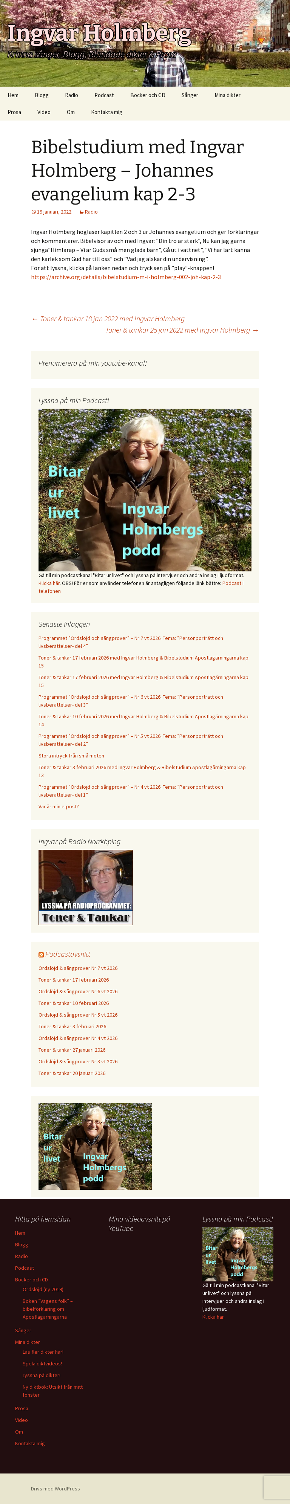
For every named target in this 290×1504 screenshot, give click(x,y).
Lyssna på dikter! (41, 1375)
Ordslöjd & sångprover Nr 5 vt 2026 (78, 1014)
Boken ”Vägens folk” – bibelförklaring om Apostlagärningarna (48, 1309)
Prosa (14, 112)
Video (44, 112)
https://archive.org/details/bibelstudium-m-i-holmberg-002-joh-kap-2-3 (126, 277)
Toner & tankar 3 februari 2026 (72, 1026)
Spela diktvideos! (42, 1363)
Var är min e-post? (59, 806)
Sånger (190, 95)
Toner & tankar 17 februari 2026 (74, 979)
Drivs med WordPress (55, 1488)
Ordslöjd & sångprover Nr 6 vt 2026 (78, 991)
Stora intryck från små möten (71, 755)
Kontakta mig (106, 112)
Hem (13, 95)
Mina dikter (227, 95)
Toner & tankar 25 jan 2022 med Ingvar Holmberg (182, 329)
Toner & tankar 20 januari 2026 (72, 1073)
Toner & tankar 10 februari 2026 (74, 1003)
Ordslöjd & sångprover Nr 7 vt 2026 (78, 968)
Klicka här (49, 583)
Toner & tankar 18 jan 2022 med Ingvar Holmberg (108, 318)
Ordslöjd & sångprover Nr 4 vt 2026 (78, 1038)
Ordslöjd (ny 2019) (43, 1289)
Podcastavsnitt (67, 954)
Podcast (104, 95)
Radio (71, 95)
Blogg (42, 95)
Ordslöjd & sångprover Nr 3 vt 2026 (78, 1061)
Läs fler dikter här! (43, 1351)
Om (71, 112)
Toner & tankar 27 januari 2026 (72, 1049)
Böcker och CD (147, 95)
